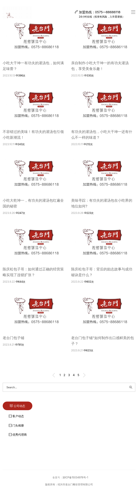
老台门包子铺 (13, 338)
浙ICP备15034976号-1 (75, 477)
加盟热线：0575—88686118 (98, 12)
